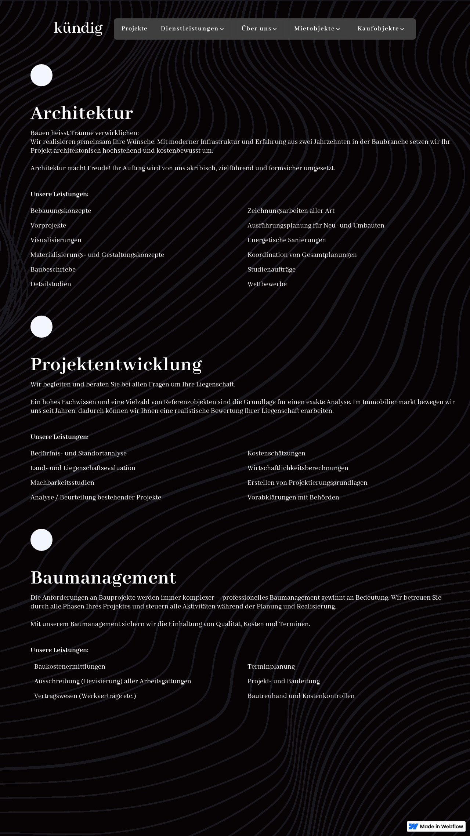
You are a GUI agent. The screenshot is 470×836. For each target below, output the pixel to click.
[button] (194, 29)
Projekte (134, 29)
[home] (78, 29)
